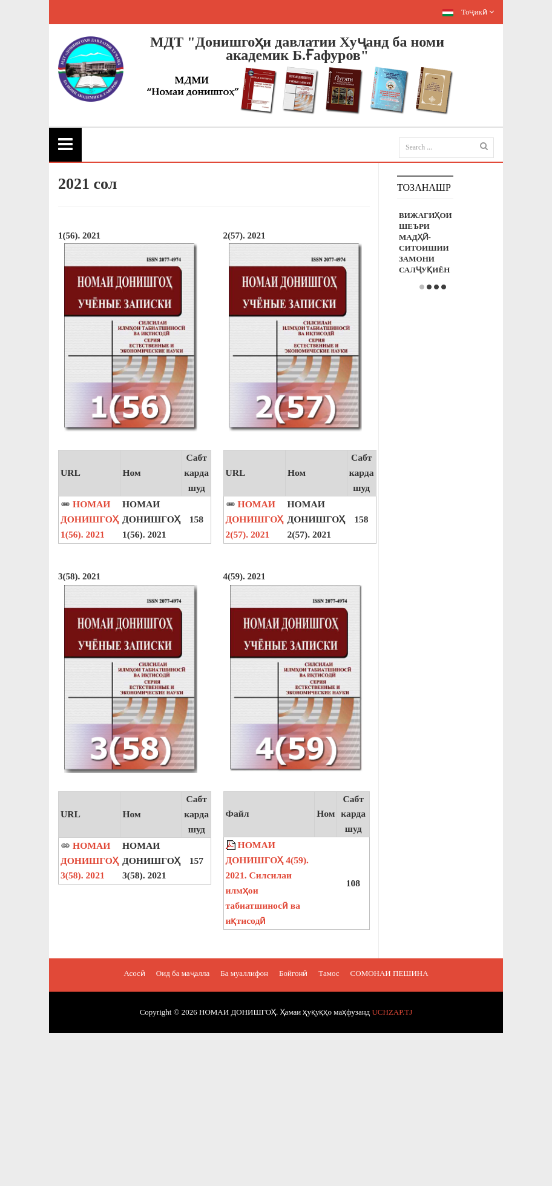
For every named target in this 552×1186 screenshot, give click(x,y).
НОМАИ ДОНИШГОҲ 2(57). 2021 (255, 519)
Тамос (328, 973)
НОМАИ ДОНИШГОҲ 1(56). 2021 (90, 519)
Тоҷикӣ (468, 11)
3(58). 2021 (79, 576)
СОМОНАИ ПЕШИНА (389, 973)
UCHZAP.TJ (392, 1011)
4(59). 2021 (244, 576)
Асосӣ (134, 973)
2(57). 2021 (244, 235)
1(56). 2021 (79, 235)
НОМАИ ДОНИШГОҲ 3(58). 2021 (90, 860)
